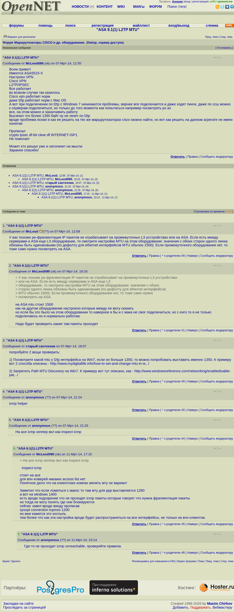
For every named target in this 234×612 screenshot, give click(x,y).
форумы (16, 25)
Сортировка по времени (209, 211)
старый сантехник (59, 183)
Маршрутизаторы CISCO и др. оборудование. (49, 42)
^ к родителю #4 (173, 438)
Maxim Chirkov (219, 603)
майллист (141, 25)
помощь (45, 25)
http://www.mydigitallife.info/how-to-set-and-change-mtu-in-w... (99, 363)
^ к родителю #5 (173, 524)
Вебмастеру (222, 607)
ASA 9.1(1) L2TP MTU (28, 175)
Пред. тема (212, 561)
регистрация (200, 1)
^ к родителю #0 (173, 255)
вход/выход (178, 25)
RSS (229, 211)
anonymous (54, 186)
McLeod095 (35, 63)
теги (182, 6)
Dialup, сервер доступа (105, 42)
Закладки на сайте (18, 603)
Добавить (181, 607)
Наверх (192, 255)
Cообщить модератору (216, 156)
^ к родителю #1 (173, 330)
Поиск (172, 6)
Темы (201, 561)
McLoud (51, 175)
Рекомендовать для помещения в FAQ (153, 561)
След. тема (227, 561)
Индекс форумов (186, 561)
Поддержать (200, 607)
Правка (192, 156)
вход (187, 1)
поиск (70, 25)
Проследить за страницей (24, 607)
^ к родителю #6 (173, 552)
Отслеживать (224, 47)
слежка (212, 25)
